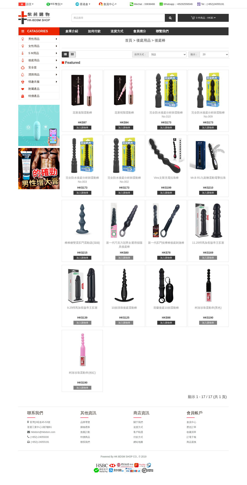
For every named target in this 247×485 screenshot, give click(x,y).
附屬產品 (30, 88)
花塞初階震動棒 (124, 112)
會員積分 (139, 31)
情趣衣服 (39, 81)
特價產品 (30, 95)
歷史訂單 (191, 427)
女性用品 (39, 46)
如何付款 (94, 31)
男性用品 (39, 38)
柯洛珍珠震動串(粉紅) (82, 372)
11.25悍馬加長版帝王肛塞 (208, 242)
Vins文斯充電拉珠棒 (166, 177)
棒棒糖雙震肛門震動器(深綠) (82, 242)
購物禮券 (85, 427)
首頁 (128, 40)
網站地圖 (138, 442)
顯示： (194, 54)
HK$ (54, 4)
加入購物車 (82, 127)
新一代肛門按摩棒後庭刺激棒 (166, 242)
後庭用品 (39, 60)
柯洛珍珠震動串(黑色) (208, 307)
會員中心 (191, 422)
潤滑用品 (39, 74)
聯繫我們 (162, 31)
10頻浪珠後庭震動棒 (124, 307)
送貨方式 (117, 31)
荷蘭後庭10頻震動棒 (166, 307)
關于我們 (138, 422)
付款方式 (138, 437)
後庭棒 (160, 40)
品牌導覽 (85, 422)
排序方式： (140, 54)
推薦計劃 (85, 432)
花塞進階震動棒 (82, 112)
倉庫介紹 (71, 31)
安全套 (39, 67)
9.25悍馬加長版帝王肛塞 (82, 307)
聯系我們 (85, 442)
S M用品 (39, 53)
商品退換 (191, 442)
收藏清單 (191, 432)
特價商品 (85, 437)
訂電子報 (191, 437)
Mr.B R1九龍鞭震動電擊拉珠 (208, 177)
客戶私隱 (138, 432)
